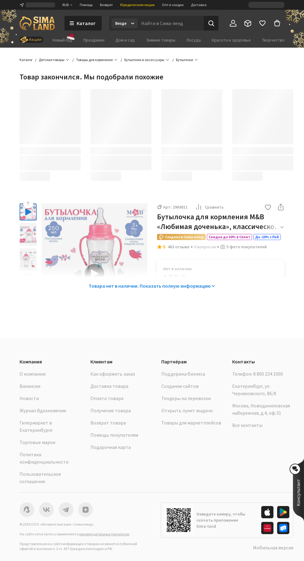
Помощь (86, 4)
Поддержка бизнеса (183, 374)
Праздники (93, 40)
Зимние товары (160, 40)
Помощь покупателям (114, 435)
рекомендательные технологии (104, 534)
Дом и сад (125, 40)
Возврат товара (108, 423)
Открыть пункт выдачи (187, 410)
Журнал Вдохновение (43, 410)
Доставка (199, 4)
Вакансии (30, 386)
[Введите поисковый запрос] (170, 23)
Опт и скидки (173, 4)
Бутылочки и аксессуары (144, 59)
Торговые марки (37, 442)
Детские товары (51, 59)
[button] (267, 207)
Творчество (273, 40)
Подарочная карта (110, 447)
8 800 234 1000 (268, 374)
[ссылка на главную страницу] (37, 23)
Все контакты (247, 425)
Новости (29, 398)
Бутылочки (184, 59)
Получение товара (110, 410)
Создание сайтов (180, 386)
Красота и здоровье (231, 40)
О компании (33, 374)
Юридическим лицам (137, 4)
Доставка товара (109, 386)
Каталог (26, 59)
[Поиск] (211, 23)
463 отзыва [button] (178, 247)
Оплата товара (106, 398)
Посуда (194, 40)
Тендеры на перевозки (186, 398)
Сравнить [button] (209, 207)
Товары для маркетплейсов (191, 423)
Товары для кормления (94, 59)
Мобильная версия (273, 548)
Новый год (62, 40)
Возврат (106, 4)
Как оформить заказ (112, 374)
